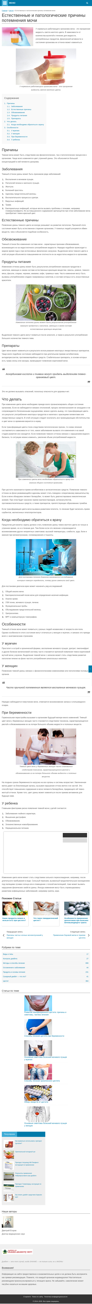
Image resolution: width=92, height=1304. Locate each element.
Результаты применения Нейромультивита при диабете (25, 1175)
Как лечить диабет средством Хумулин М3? (28, 1196)
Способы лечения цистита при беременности (44, 1036)
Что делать (10, 121)
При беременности (17, 137)
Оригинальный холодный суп (25, 1152)
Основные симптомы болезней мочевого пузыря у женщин (46, 1124)
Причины (9, 103)
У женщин (13, 134)
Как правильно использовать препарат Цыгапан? (28, 1143)
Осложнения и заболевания (45, 967)
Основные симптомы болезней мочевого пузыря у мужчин (46, 1058)
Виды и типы (45, 954)
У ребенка (13, 140)
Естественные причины (19, 109)
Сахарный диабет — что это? (45, 976)
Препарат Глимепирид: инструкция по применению (28, 1186)
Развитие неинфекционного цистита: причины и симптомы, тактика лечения (45, 1013)
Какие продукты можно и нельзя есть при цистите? (14, 919)
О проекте (27, 1297)
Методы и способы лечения (45, 963)
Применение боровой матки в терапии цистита (66, 934)
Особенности (11, 127)
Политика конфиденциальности (55, 1297)
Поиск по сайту (37, 1297)
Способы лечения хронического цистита (42, 1081)
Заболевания (14, 106)
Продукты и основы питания (45, 972)
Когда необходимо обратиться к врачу (25, 124)
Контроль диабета (45, 958)
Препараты (14, 118)
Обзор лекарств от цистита (36, 1102)
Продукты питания (17, 115)
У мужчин (13, 131)
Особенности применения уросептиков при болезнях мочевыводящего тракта (76, 920)
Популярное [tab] (9, 1134)
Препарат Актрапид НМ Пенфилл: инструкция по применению (26, 1164)
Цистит (11, 10)
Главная (4, 10)
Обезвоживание (16, 112)
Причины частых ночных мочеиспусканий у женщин (25, 934)
